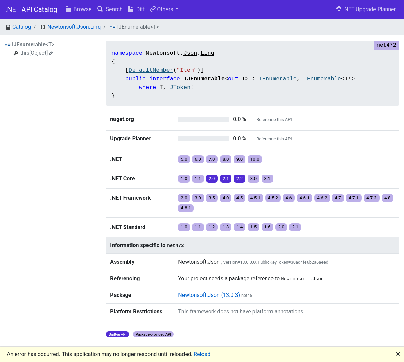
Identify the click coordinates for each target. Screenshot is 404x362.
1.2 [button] (212, 226)
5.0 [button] (184, 159)
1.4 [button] (239, 226)
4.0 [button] (226, 198)
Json (190, 53)
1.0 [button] (184, 178)
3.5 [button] (212, 198)
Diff (136, 9)
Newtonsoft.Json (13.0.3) (209, 295)
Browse (79, 9)
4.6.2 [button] (322, 198)
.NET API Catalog (31, 9)
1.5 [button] (253, 226)
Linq (207, 53)
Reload (202, 354)
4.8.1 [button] (186, 207)
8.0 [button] (226, 159)
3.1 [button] (267, 178)
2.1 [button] (226, 178)
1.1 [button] (198, 178)
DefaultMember (151, 70)
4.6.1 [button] (304, 198)
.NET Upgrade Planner (366, 9)
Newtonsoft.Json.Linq (74, 27)
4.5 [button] (239, 198)
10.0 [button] (254, 159)
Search (110, 9)
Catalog (21, 27)
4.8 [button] (387, 198)
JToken (180, 87)
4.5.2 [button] (273, 198)
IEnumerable (278, 79)
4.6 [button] (289, 198)
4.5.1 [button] (255, 198)
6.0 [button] (198, 159)
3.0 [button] (253, 178)
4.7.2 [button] (371, 198)
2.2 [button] (239, 178)
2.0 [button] (212, 178)
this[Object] (37, 53)
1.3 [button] (226, 226)
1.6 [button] (267, 226)
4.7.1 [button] (354, 198)
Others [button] (162, 9)
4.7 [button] (338, 198)
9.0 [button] (239, 159)
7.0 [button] (212, 159)
